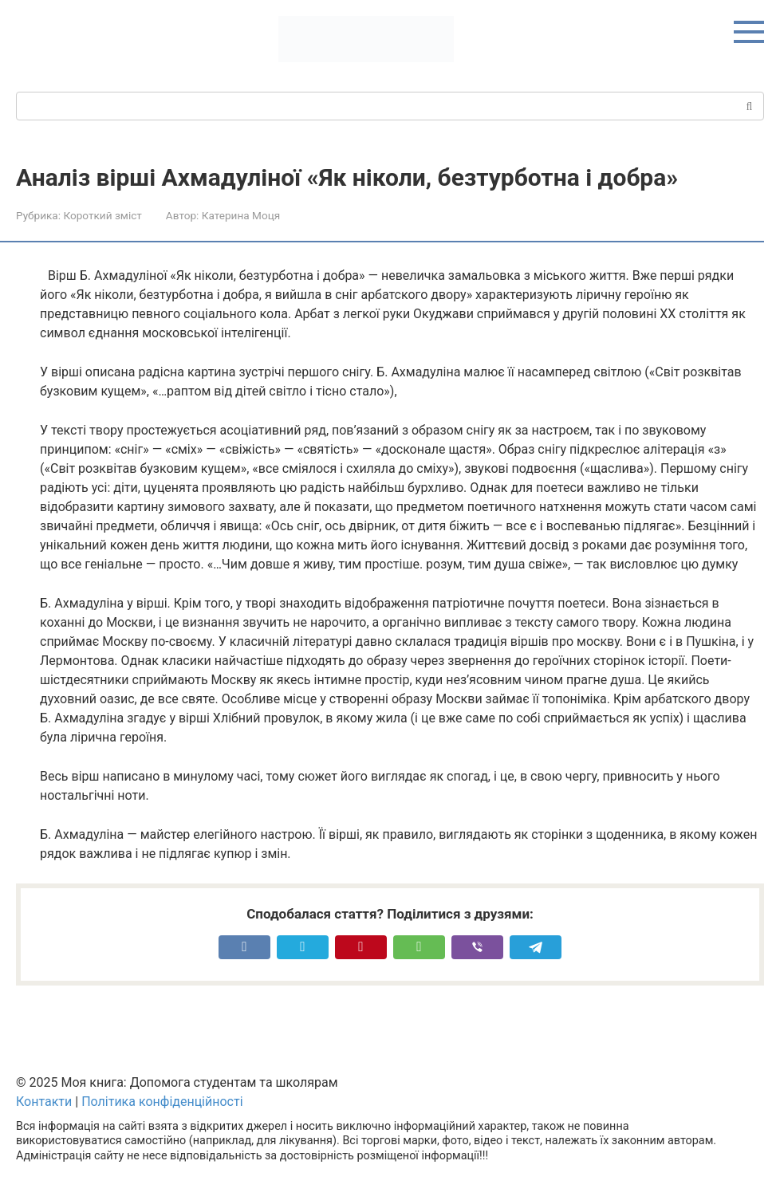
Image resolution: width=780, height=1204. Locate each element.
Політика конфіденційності (161, 1101)
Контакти (44, 1101)
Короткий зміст (102, 215)
